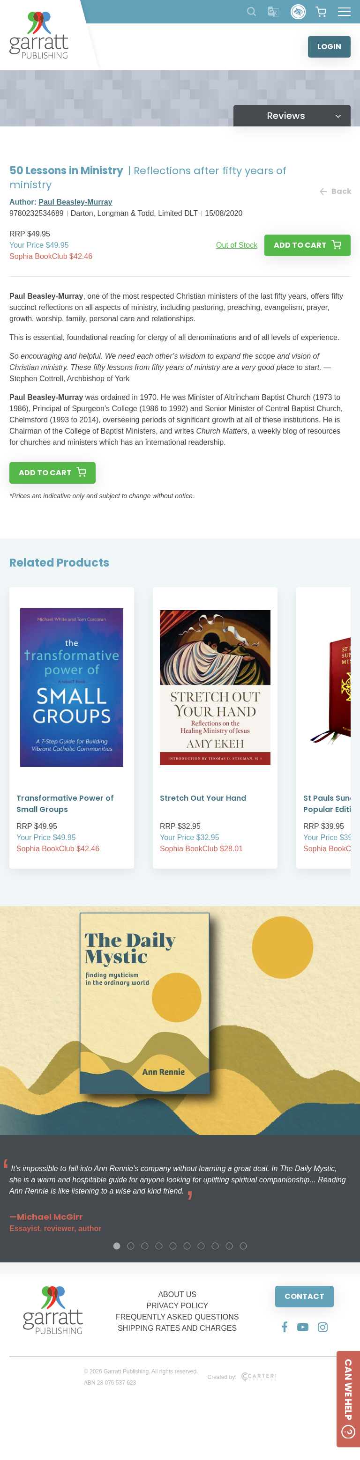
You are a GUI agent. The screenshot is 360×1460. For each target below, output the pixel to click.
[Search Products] (251, 11)
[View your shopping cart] (320, 12)
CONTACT (304, 1296)
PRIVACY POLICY (177, 1306)
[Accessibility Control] (298, 12)
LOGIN (329, 46)
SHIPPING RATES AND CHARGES (177, 1328)
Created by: (241, 1377)
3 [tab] (145, 1246)
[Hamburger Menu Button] (344, 11)
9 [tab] (229, 1246)
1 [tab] (116, 1246)
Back (335, 191)
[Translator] (273, 12)
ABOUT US (177, 1294)
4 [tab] (159, 1246)
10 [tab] (243, 1246)
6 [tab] (187, 1246)
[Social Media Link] (284, 1327)
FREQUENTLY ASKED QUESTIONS (177, 1317)
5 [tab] (173, 1246)
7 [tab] (201, 1246)
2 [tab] (130, 1246)
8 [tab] (215, 1246)
